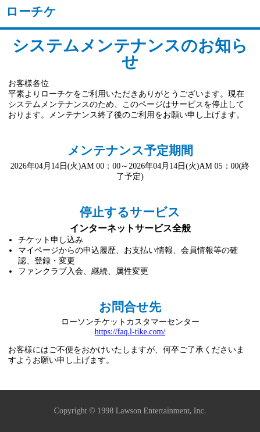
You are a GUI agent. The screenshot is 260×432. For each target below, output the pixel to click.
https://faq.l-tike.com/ (130, 331)
